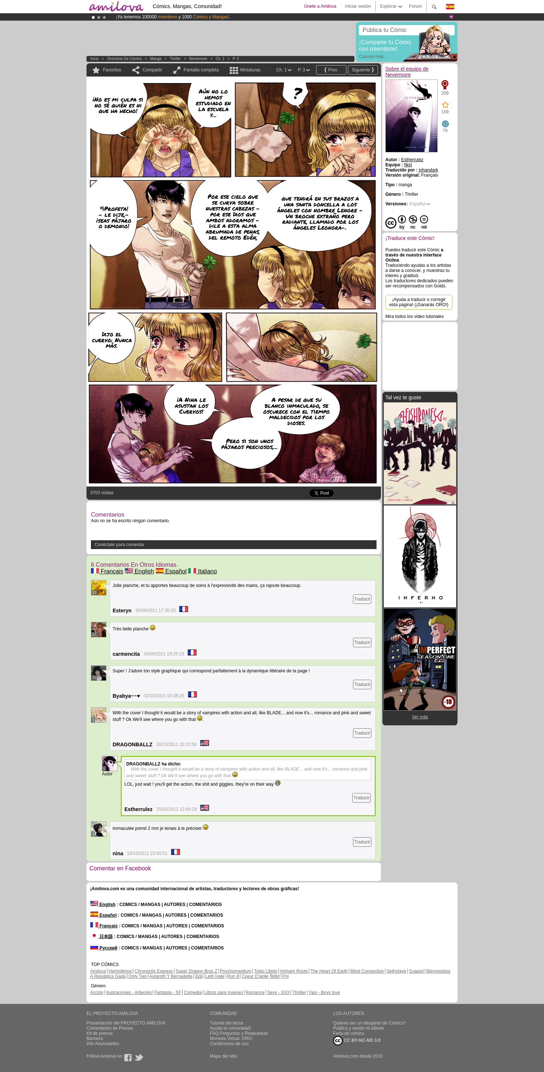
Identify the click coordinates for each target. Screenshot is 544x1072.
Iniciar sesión (358, 6)
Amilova (98, 971)
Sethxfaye (396, 971)
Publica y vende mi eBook (358, 1028)
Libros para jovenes (223, 992)
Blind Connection (367, 971)
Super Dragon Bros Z (196, 971)
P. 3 (236, 59)
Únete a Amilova (320, 6)
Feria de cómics (348, 1033)
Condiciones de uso (229, 1043)
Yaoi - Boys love (324, 992)
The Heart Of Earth (329, 971)
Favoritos (112, 69)
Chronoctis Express (154, 971)
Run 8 (233, 976)
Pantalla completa (201, 69)
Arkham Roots (294, 971)
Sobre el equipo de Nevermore (407, 72)
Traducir (362, 599)
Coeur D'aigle (256, 976)
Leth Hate (215, 976)
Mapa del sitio (223, 1056)
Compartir (152, 69)
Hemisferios (120, 971)
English (139, 571)
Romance (254, 992)
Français (107, 571)
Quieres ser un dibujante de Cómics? (369, 1023)
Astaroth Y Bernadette (171, 976)
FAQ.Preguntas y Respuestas (239, 1033)
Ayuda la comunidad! (230, 1028)
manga (156, 59)
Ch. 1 (220, 59)
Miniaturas (250, 69)
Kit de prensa (99, 1033)
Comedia (193, 992)
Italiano (202, 571)
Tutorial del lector (227, 1023)
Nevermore (198, 59)
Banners (94, 1038)
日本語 (101, 936)
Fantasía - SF (168, 992)
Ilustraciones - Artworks (129, 992)
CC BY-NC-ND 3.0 (357, 1041)
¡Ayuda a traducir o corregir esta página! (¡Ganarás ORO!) (419, 302)
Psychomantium (235, 971)
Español (171, 571)
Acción (96, 992)
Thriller (175, 59)
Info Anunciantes (102, 1043)
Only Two (137, 976)
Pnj (285, 976)
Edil (199, 976)
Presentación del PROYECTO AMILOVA (126, 1023)
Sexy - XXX (278, 992)
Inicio (94, 59)
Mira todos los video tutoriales (414, 316)
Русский (103, 948)
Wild (275, 976)
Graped (416, 971)
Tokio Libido (265, 971)
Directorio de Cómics (124, 59)
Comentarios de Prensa (109, 1028)
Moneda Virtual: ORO (231, 1038)
